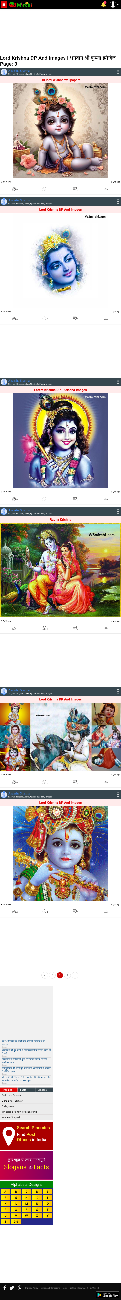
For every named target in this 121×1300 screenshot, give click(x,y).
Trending (7, 1089)
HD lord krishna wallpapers (60, 80)
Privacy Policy (31, 1288)
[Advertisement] (60, 31)
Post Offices (26, 1137)
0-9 (16, 1222)
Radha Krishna (60, 519)
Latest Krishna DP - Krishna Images (60, 390)
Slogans (42, 1089)
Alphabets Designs (26, 1184)
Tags (64, 1288)
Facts (23, 1089)
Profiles (72, 1288)
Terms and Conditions (50, 1288)
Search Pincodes (33, 1127)
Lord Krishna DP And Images (60, 210)
